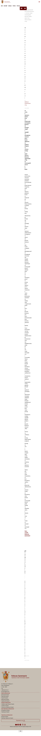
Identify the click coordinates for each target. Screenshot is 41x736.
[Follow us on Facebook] (18, 725)
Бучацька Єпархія (4, 716)
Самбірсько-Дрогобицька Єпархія (7, 704)
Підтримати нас (20, 720)
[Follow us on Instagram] (25, 725)
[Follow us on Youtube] (16, 725)
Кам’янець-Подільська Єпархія (7, 718)
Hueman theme (27, 734)
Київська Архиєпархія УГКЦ (27, 104)
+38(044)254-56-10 (4, 690)
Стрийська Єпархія (5, 705)
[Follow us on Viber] (23, 725)
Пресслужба (28, 19)
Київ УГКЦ (27, 18)
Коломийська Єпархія (5, 710)
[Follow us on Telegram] (20, 725)
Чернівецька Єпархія (5, 711)
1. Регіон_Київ (28, 13)
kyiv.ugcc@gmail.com (5, 691)
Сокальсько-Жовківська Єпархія (7, 707)
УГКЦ (26, 21)
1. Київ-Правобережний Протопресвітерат (29, 10)
